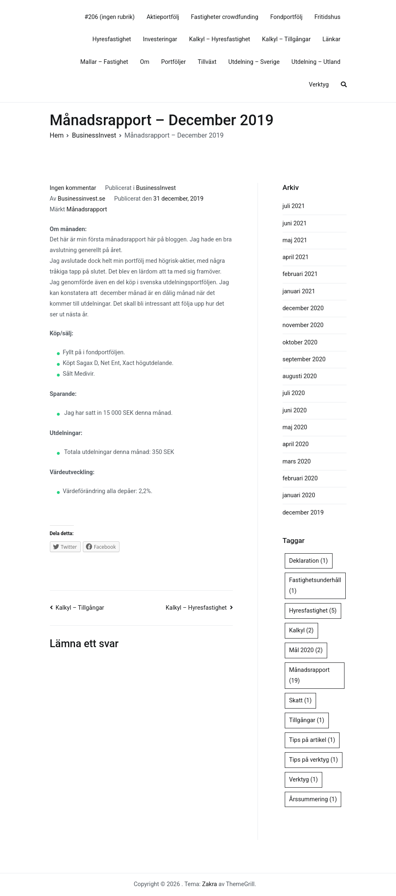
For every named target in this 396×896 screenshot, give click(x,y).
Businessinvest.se (81, 198)
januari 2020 (299, 495)
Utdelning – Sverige (254, 62)
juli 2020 (294, 393)
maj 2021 (295, 240)
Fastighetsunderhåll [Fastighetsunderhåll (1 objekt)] (315, 585)
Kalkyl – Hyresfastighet (219, 39)
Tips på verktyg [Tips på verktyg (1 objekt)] (313, 759)
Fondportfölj (286, 17)
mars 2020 (297, 461)
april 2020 (296, 444)
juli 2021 (294, 206)
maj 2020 (295, 427)
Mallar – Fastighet (104, 62)
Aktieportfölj (163, 17)
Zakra (209, 884)
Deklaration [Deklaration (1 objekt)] (308, 560)
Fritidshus (327, 17)
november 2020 (303, 325)
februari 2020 (300, 478)
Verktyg (319, 84)
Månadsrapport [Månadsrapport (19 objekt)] (309, 675)
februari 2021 (300, 274)
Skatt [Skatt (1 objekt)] (300, 700)
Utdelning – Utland (315, 62)
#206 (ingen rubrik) (109, 17)
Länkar (332, 39)
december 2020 (303, 308)
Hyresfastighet (111, 39)
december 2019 (303, 512)
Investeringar (160, 39)
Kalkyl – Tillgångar (286, 39)
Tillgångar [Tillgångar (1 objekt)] (306, 720)
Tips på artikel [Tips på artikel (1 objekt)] (312, 740)
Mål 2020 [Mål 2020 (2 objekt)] (306, 650)
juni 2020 (295, 410)
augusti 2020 (300, 376)
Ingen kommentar (73, 188)
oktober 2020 (300, 342)
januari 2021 (299, 291)
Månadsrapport (86, 209)
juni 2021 (295, 223)
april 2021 (296, 257)
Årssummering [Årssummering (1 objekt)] (313, 799)
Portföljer (173, 62)
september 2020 (304, 359)
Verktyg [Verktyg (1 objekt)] (303, 779)
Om (145, 62)
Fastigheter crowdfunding (224, 17)
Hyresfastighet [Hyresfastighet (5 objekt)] (313, 610)
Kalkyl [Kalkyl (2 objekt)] (301, 630)
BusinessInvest (156, 188)
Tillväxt (207, 62)
